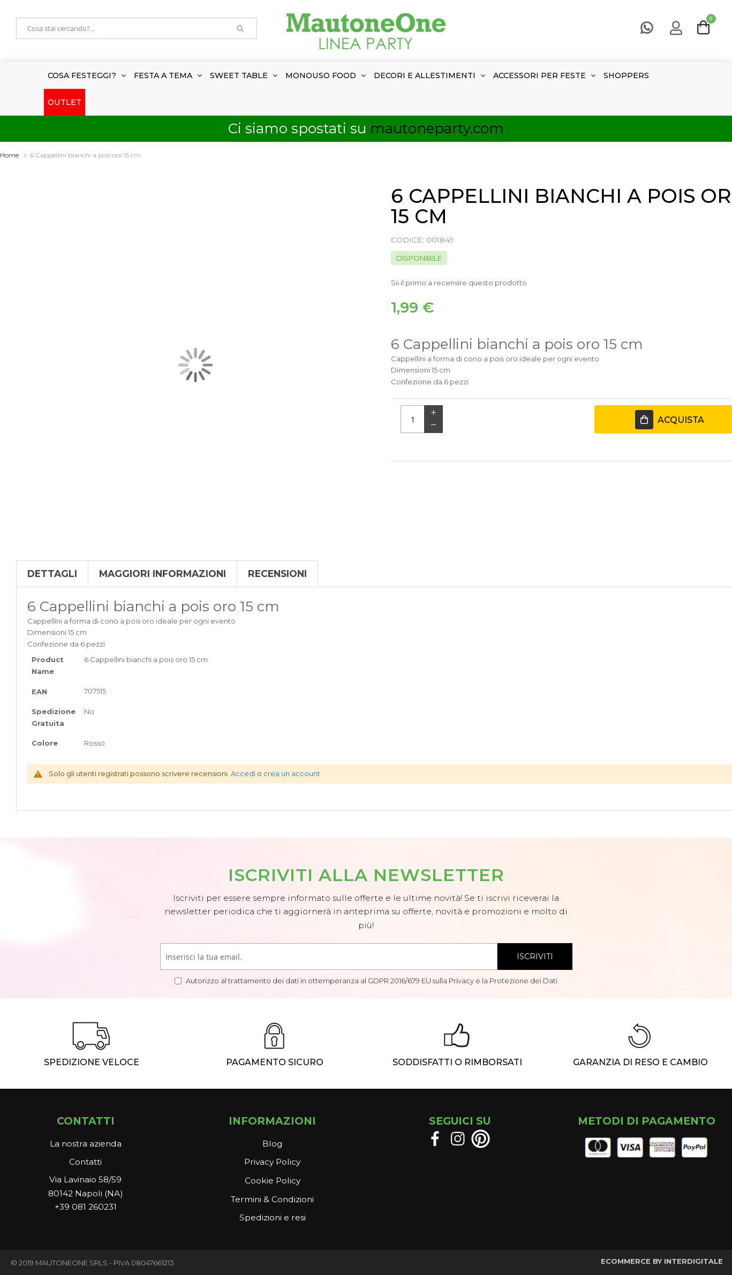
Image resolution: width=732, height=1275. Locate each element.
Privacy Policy (272, 1162)
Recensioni (277, 573)
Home (9, 155)
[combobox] (120, 28)
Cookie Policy (272, 1180)
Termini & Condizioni (272, 1199)
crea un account (291, 773)
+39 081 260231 (86, 1207)
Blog (272, 1144)
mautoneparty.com (437, 128)
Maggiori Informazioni (162, 573)
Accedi (243, 773)
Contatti (85, 1162)
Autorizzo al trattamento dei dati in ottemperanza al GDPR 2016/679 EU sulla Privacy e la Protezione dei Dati (370, 980)
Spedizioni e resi (272, 1217)
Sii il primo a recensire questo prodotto (459, 282)
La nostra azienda (86, 1144)
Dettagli (52, 573)
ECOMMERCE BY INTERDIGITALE (662, 1261)
